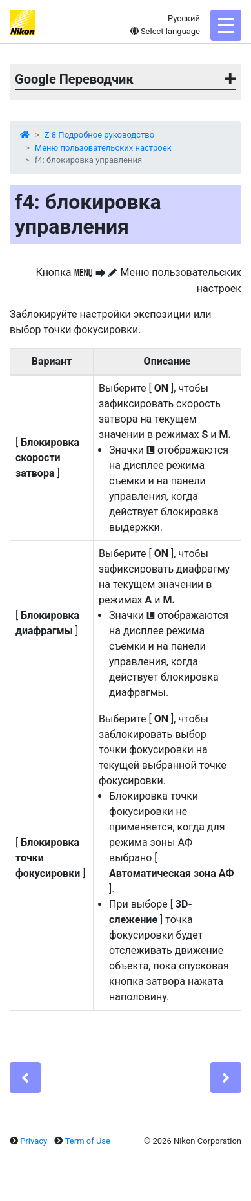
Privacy (33, 1141)
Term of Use (87, 1141)
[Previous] (25, 1077)
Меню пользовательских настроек (103, 147)
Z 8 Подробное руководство (99, 135)
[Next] (225, 1077)
